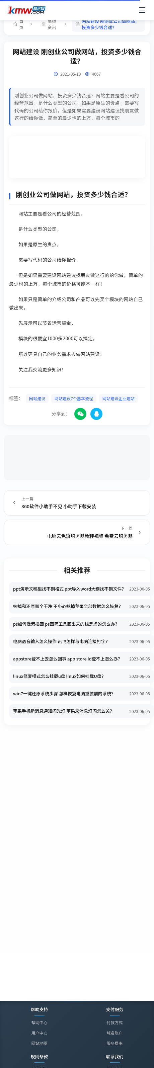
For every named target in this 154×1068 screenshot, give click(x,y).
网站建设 (37, 398)
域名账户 (114, 1033)
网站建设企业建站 (118, 398)
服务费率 (114, 1043)
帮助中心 (39, 1022)
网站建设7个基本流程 (74, 398)
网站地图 (39, 1043)
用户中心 (39, 1033)
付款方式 (114, 1022)
